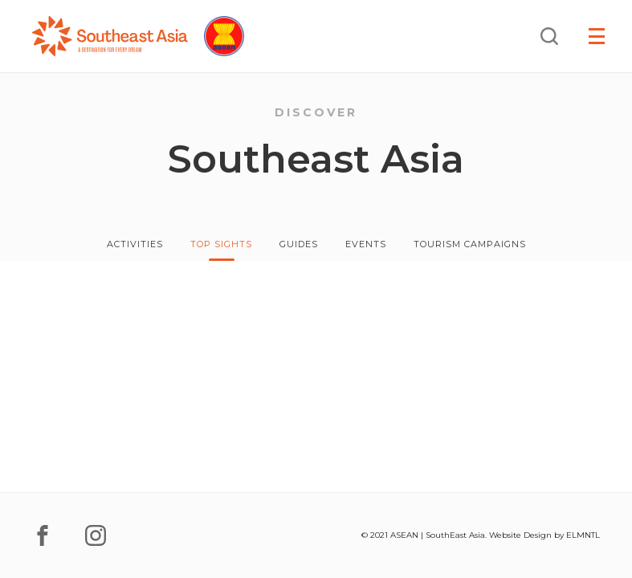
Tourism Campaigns (470, 244)
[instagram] (95, 535)
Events (365, 244)
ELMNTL (583, 535)
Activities (135, 244)
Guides (298, 244)
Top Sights (221, 244)
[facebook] (42, 535)
